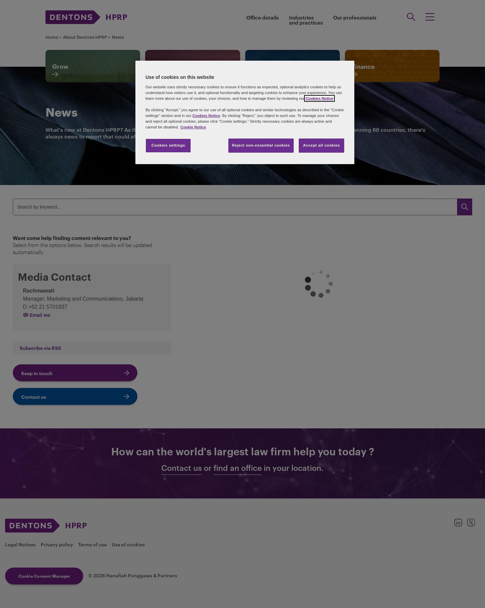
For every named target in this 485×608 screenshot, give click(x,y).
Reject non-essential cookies (261, 145)
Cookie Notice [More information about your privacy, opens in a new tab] (193, 127)
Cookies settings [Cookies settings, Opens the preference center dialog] (168, 145)
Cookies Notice (319, 98)
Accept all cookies (321, 145)
